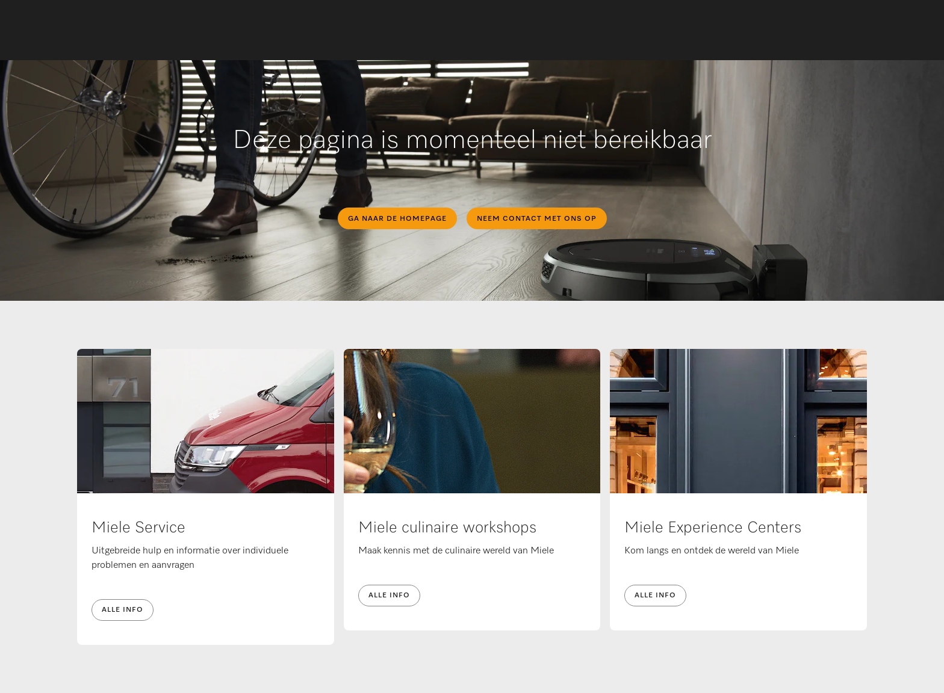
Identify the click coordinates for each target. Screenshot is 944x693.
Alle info (122, 610)
